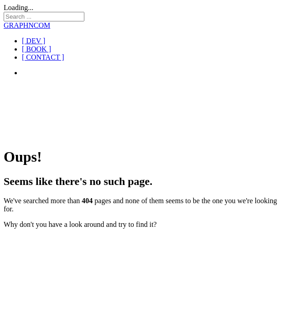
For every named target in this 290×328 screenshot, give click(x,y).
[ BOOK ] (36, 49)
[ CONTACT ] (43, 57)
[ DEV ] (33, 41)
